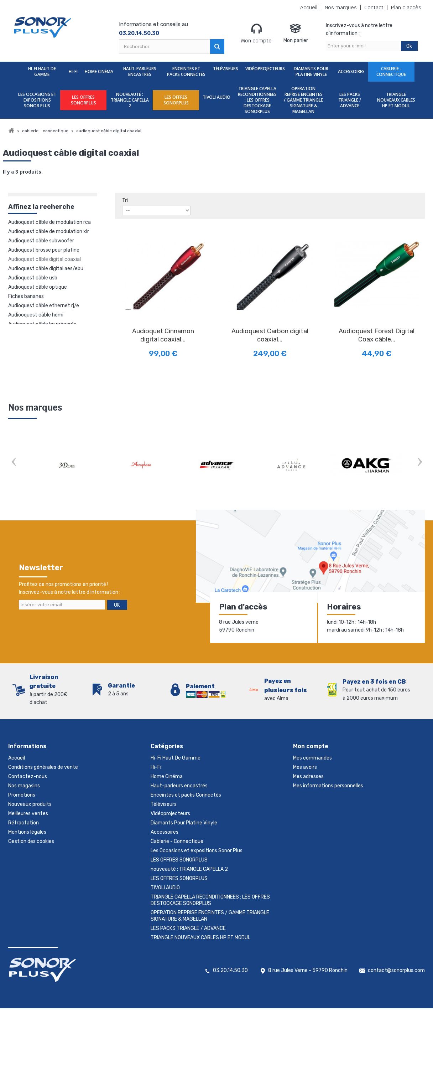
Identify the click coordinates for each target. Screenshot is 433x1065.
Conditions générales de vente (43, 767)
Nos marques (341, 7)
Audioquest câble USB (32, 278)
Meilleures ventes (28, 814)
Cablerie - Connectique (391, 71)
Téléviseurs (225, 69)
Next (419, 462)
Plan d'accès (406, 7)
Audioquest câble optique (37, 287)
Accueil (308, 7)
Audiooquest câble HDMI (35, 315)
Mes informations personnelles (328, 786)
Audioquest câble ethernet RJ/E (43, 306)
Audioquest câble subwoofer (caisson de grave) (41, 241)
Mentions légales (27, 832)
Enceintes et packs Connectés (186, 71)
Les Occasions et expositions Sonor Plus (37, 100)
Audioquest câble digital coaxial (44, 259)
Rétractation (23, 823)
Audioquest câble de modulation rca (49, 222)
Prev (13, 462)
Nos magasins (24, 786)
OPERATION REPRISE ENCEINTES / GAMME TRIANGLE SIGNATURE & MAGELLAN (303, 100)
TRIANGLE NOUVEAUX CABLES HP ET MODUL (396, 100)
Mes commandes (312, 758)
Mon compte (256, 33)
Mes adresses (308, 776)
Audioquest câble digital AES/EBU (45, 269)
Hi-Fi (73, 71)
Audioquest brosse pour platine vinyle (43, 250)
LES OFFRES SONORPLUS (83, 100)
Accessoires (351, 71)
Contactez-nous (27, 776)
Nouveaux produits (30, 804)
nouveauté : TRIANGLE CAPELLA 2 (130, 100)
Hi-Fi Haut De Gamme (42, 71)
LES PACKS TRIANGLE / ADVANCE (349, 100)
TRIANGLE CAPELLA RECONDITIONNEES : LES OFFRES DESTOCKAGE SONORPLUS (257, 100)
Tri (125, 200)
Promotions (21, 795)
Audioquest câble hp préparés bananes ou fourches (42, 324)
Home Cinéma (99, 71)
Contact (374, 7)
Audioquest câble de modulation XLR (48, 231)
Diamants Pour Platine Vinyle (311, 71)
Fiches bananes (26, 296)
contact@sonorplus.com (396, 970)
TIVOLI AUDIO (216, 97)
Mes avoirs (305, 767)
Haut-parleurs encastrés (139, 71)
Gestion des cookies (31, 841)
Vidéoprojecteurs (265, 69)
